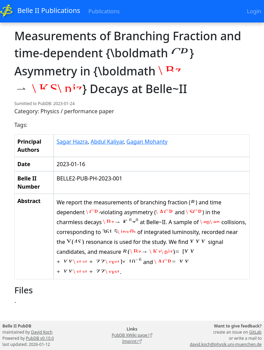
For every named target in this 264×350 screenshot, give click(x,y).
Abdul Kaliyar (107, 141)
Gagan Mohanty (146, 141)
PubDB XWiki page (132, 335)
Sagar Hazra (72, 141)
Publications (104, 11)
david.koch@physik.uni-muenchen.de (226, 344)
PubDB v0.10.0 (40, 338)
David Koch (42, 332)
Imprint (132, 341)
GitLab (255, 332)
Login (254, 11)
